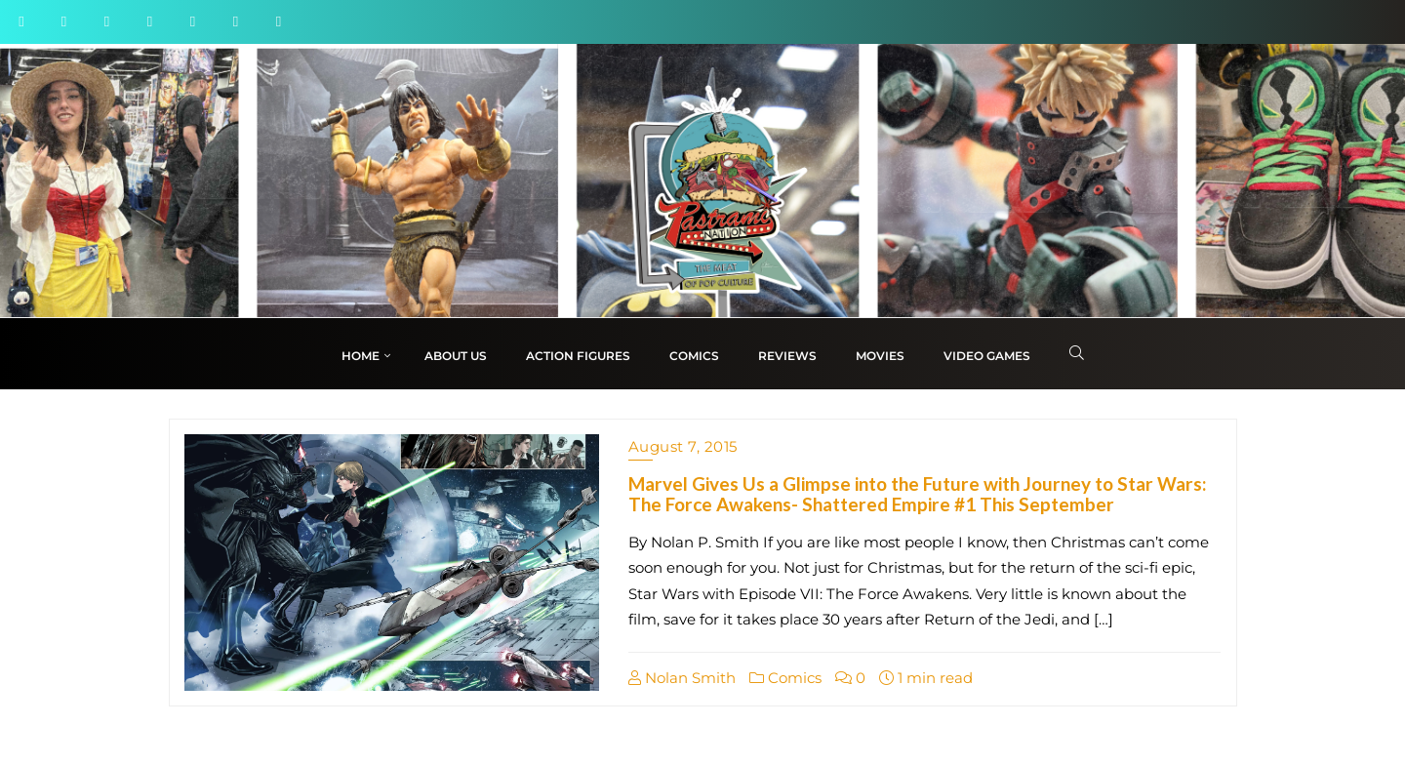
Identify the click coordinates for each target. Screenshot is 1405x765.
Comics (785, 677)
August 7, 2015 (683, 446)
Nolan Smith (682, 677)
